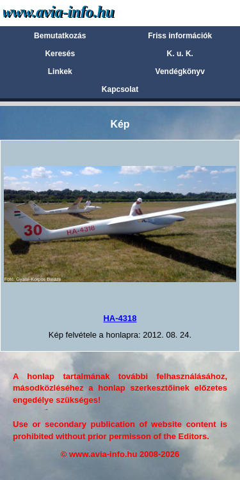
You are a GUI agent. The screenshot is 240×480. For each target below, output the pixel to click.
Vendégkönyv (180, 71)
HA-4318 (119, 318)
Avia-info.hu (81, 12)
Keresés (60, 53)
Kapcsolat (120, 89)
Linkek (60, 71)
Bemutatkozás (60, 35)
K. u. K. (180, 53)
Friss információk (180, 35)
